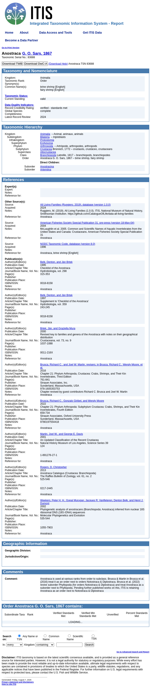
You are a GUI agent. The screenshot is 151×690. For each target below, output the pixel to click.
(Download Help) (58, 63)
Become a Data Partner (21, 40)
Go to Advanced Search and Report (133, 652)
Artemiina (45, 169)
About (24, 32)
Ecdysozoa (46, 143)
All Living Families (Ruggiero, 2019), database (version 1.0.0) (75, 204)
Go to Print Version (10, 48)
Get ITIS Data (92, 32)
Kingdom (29, 644)
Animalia (45, 134)
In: (4, 644)
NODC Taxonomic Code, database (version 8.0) (67, 243)
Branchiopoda (48, 155)
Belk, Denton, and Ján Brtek (56, 262)
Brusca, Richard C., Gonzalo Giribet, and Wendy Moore (72, 400)
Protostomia (47, 140)
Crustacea (46, 149)
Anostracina (47, 166)
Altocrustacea (48, 152)
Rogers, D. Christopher (53, 467)
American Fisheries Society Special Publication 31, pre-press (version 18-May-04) (87, 222)
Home (9, 32)
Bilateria (45, 137)
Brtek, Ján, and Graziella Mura (57, 328)
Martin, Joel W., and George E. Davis (61, 434)
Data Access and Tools (55, 32)
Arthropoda (46, 146)
